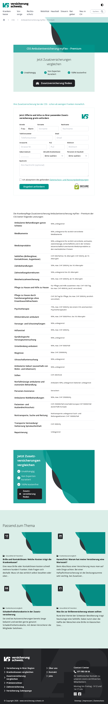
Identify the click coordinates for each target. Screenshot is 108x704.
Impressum (87, 701)
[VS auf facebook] (79, 694)
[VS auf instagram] (75, 694)
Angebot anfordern (34, 186)
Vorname (40, 125)
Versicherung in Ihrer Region (20, 668)
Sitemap (77, 701)
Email (57, 134)
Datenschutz (99, 701)
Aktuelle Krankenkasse (51, 152)
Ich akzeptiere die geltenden (55, 179)
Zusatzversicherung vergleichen (16, 677)
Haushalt (55, 11)
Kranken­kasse (7, 12)
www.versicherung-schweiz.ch (32, 701)
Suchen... (98, 11)
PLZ (50, 143)
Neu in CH (83, 12)
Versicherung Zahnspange (19, 690)
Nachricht (23, 161)
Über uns (53, 668)
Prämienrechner (14, 683)
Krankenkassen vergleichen (19, 672)
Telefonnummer (25, 134)
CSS (13, 20)
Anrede (22, 125)
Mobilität (45, 11)
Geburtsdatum (24, 152)
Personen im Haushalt (75, 152)
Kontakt (53, 672)
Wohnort (70, 143)
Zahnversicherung (15, 686)
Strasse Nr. (23, 143)
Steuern (64, 11)
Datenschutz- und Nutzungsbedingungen (69, 179)
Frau (23, 128)
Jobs (51, 676)
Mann (30, 128)
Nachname (65, 125)
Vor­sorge (19, 12)
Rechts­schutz (30, 12)
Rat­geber (72, 12)
